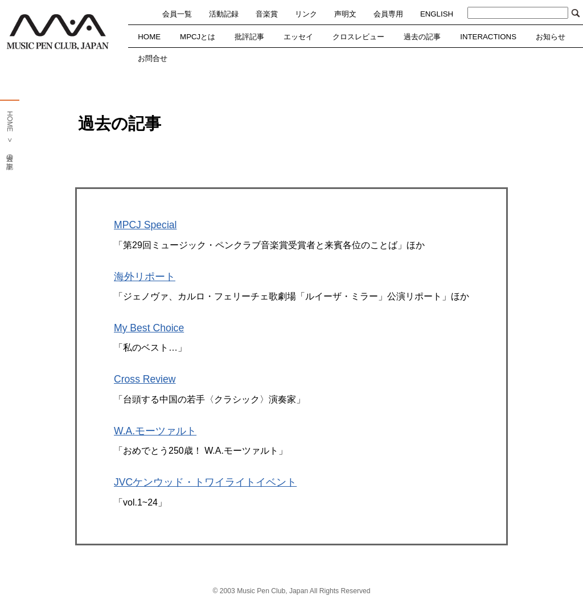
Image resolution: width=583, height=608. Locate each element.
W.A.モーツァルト (155, 431)
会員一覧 (177, 14)
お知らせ (550, 36)
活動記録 (224, 14)
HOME (149, 36)
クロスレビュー (358, 36)
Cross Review (145, 379)
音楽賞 (267, 14)
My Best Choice (149, 328)
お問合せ (152, 58)
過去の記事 (422, 36)
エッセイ (298, 36)
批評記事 (249, 36)
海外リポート (144, 276)
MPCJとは (197, 36)
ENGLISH (436, 14)
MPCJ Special (145, 225)
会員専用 (388, 14)
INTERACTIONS (488, 36)
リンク (306, 14)
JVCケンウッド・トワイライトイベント (205, 482)
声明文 (345, 14)
